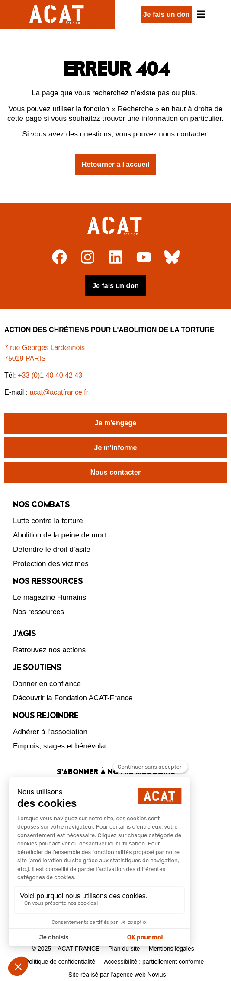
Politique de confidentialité (60, 961)
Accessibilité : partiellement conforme (154, 961)
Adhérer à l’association (50, 732)
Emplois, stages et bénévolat (60, 746)
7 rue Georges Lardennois (44, 347)
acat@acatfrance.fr (60, 392)
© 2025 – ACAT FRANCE (66, 948)
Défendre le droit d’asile (51, 549)
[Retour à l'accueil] (116, 226)
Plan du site (124, 948)
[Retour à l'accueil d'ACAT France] (58, 14)
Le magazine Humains (49, 597)
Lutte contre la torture (48, 521)
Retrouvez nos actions (49, 650)
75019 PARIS (25, 358)
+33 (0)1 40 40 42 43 (50, 375)
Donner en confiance (47, 684)
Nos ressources (38, 612)
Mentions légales (171, 948)
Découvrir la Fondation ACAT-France (73, 698)
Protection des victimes (51, 564)
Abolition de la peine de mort (59, 535)
